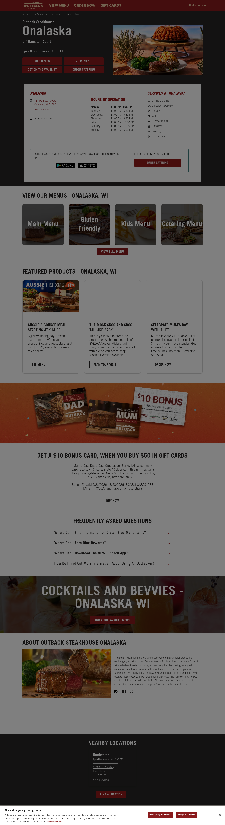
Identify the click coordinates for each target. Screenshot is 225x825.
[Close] (219, 815)
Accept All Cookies (186, 816)
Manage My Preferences (160, 816)
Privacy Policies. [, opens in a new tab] (54, 823)
